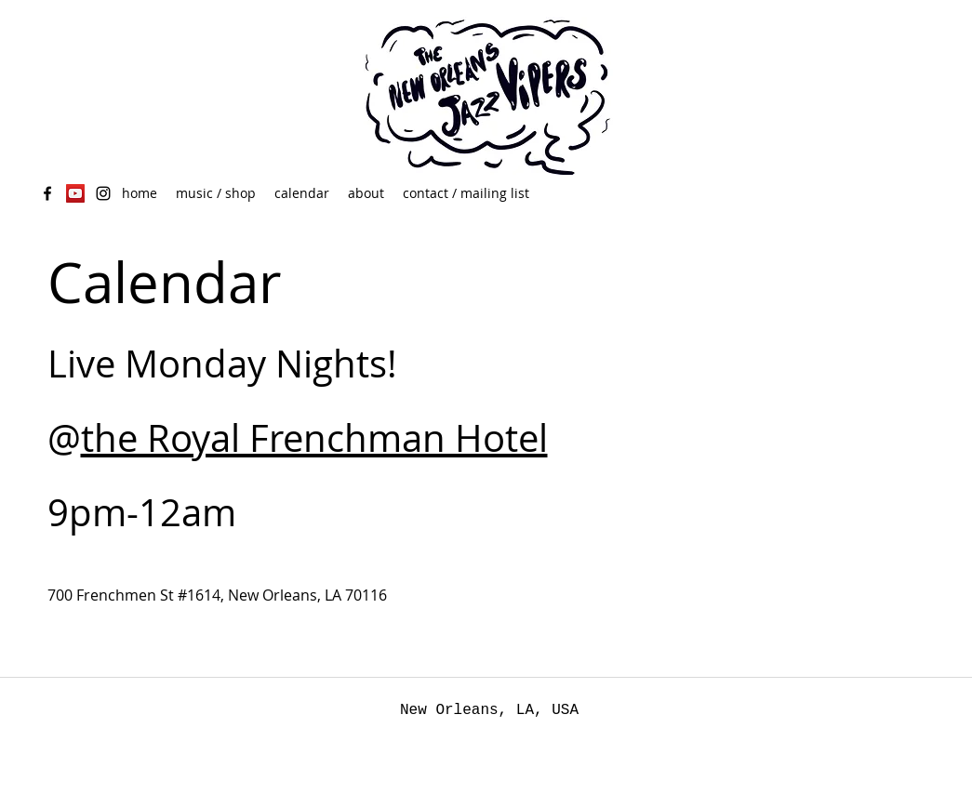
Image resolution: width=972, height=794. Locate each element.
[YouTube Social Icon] (75, 193)
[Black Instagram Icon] (103, 193)
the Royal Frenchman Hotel (314, 438)
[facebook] (47, 193)
